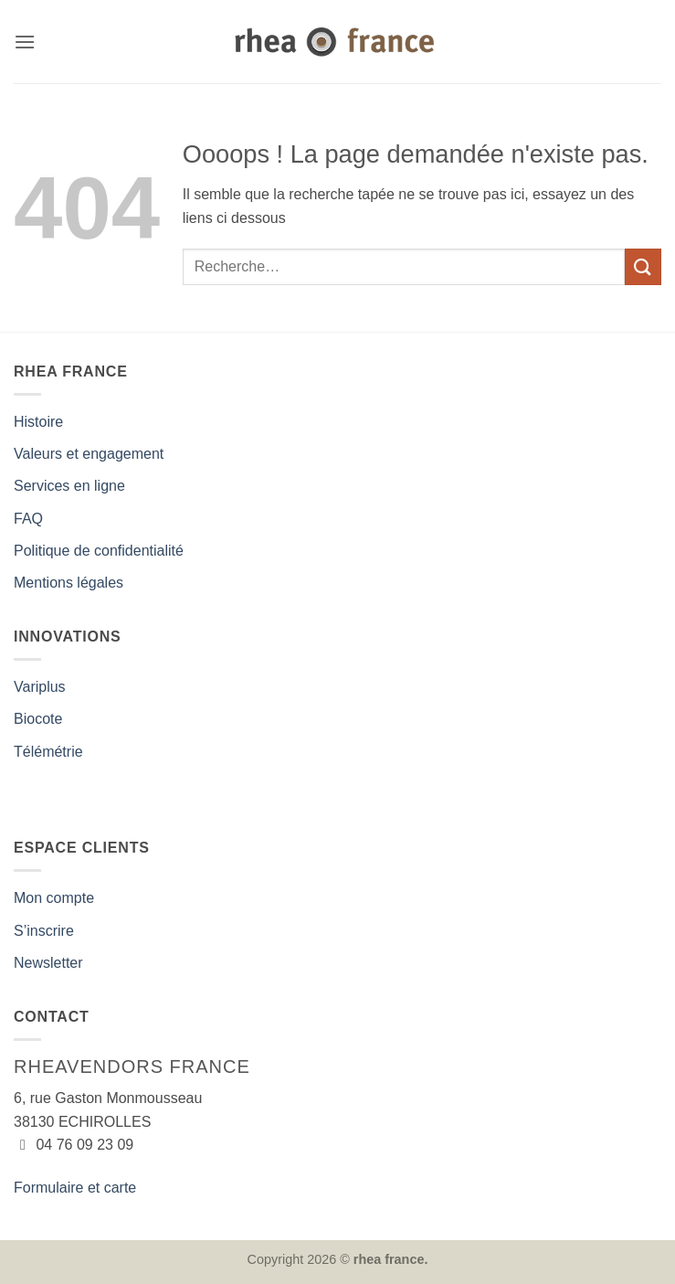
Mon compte (54, 898)
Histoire (38, 422)
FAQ (28, 518)
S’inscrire (44, 931)
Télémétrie (48, 751)
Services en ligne (69, 485)
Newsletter (48, 963)
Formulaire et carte (75, 1187)
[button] (25, 41)
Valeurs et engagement (88, 454)
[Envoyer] (643, 266)
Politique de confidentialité (99, 550)
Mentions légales (68, 582)
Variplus (40, 687)
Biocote (38, 719)
